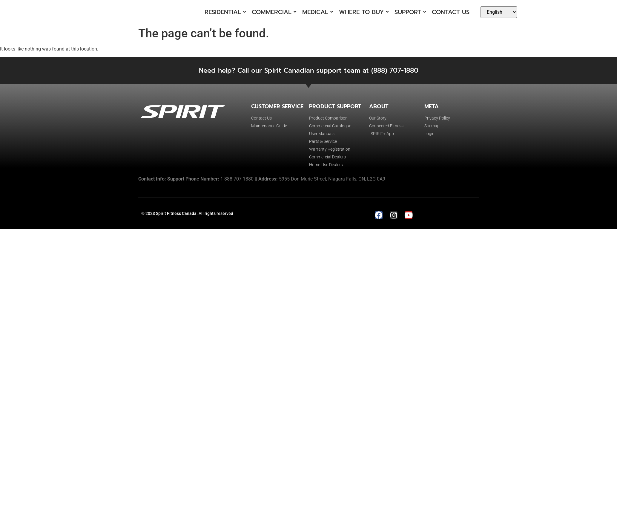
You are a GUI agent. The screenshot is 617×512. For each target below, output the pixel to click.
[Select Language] (499, 12)
